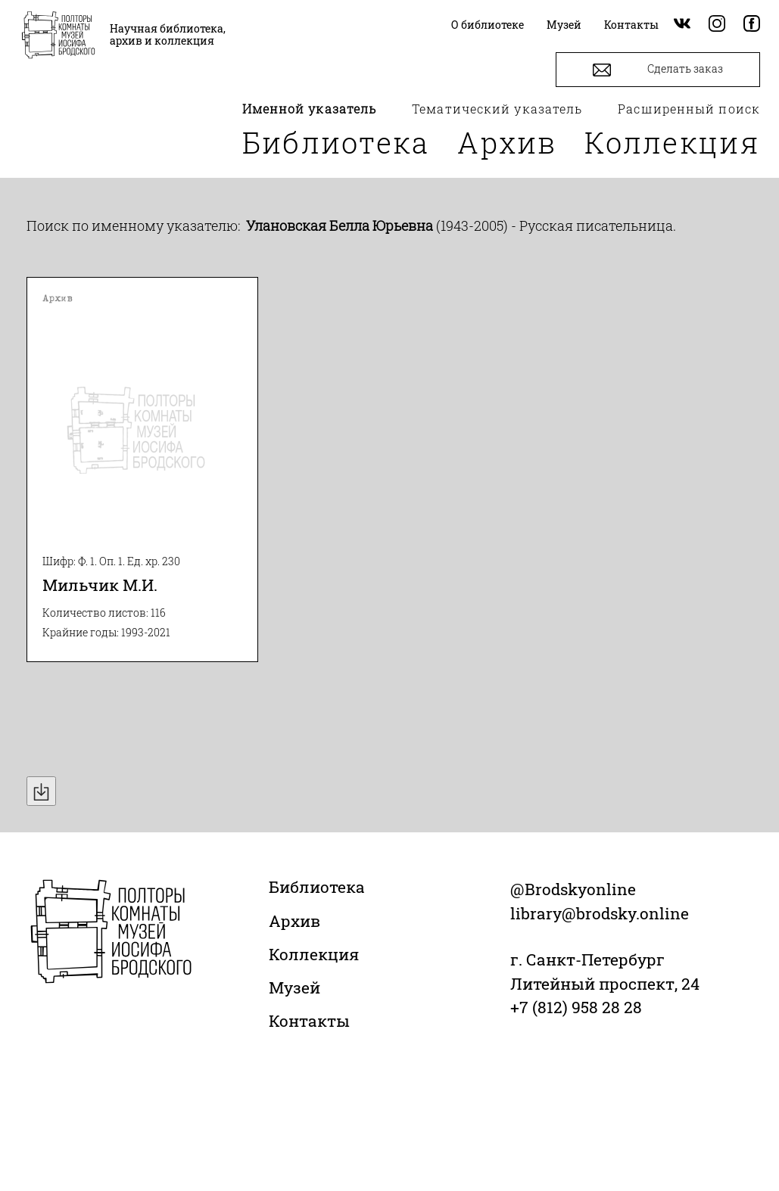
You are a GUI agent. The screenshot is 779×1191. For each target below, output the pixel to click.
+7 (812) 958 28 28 (576, 1007)
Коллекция (672, 142)
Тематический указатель (497, 109)
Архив (507, 142)
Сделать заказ (658, 70)
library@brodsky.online (599, 913)
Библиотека (336, 142)
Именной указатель (309, 109)
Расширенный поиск (689, 109)
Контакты (309, 1020)
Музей (294, 987)
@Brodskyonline (573, 889)
